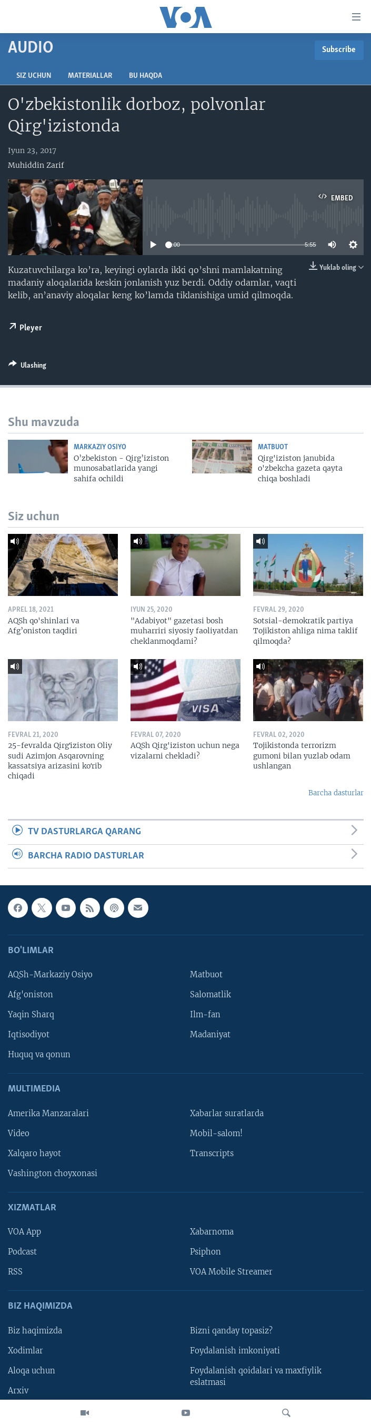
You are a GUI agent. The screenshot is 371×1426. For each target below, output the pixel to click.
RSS (15, 1272)
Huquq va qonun (39, 1054)
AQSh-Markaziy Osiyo (50, 974)
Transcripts (212, 1153)
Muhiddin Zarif (36, 165)
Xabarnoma (212, 1232)
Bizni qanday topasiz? (231, 1331)
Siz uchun (33, 76)
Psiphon (205, 1252)
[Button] (27, 367)
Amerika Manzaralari (48, 1113)
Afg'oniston (30, 994)
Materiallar (90, 76)
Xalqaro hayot (34, 1153)
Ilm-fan (205, 1014)
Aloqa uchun (31, 1371)
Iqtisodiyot (28, 1034)
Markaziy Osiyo (100, 447)
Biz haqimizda (35, 1331)
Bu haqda (145, 76)
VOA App (24, 1232)
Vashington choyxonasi (52, 1173)
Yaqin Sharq (31, 1014)
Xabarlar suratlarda (227, 1113)
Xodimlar (25, 1351)
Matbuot (273, 447)
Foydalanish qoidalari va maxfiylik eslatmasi (256, 1376)
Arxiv (18, 1390)
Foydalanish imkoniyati (235, 1351)
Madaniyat (210, 1034)
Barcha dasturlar (336, 792)
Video (18, 1133)
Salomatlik (210, 994)
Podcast (22, 1252)
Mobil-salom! (216, 1133)
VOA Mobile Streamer (231, 1272)
